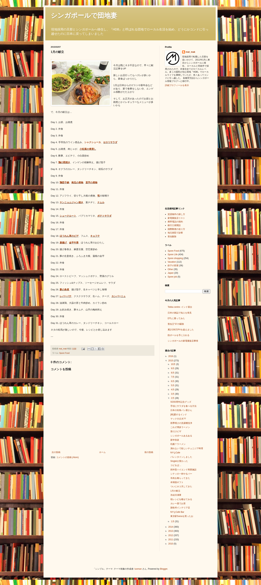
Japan (171, 273)
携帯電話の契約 (175, 221)
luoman (138, 569)
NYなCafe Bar (177, 512)
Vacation (172, 262)
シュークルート (68, 215)
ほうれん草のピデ (69, 236)
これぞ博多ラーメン (180, 427)
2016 (171, 356)
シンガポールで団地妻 (84, 15)
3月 (173, 394)
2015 (171, 360)
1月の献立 (175, 491)
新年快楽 (174, 440)
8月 (173, 372)
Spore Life (173, 254)
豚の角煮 (64, 289)
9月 (173, 368)
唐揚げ (63, 242)
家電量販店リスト (176, 218)
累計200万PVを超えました (181, 329)
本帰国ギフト (176, 482)
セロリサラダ (110, 142)
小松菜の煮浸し (88, 149)
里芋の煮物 (91, 182)
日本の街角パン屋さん (181, 410)
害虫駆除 (172, 236)
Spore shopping (175, 258)
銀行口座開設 (174, 225)
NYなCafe (175, 452)
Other (170, 269)
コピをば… (175, 465)
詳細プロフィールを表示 (177, 85)
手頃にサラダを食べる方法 (183, 406)
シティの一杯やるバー (181, 474)
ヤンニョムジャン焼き (71, 202)
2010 (171, 543)
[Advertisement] (179, 146)
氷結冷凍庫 (175, 495)
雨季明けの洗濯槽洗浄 (181, 423)
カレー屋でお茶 (178, 503)
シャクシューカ (92, 142)
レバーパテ (65, 296)
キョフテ (95, 236)
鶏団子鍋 (64, 182)
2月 (173, 398)
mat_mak (190, 52)
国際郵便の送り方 (176, 229)
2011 (171, 539)
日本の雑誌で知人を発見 (180, 313)
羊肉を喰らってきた (180, 478)
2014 (171, 527)
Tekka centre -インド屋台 (180, 307)
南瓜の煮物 (77, 182)
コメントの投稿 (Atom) (67, 457)
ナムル (100, 202)
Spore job (172, 276)
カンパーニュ (118, 296)
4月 (173, 389)
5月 (173, 385)
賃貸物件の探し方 (176, 214)
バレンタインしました (181, 457)
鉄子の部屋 (173, 265)
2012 (171, 535)
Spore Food (64, 353)
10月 (173, 364)
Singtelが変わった (179, 461)
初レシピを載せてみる (181, 499)
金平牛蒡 (73, 242)
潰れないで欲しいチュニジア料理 (186, 448)
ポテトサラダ (104, 215)
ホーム (102, 452)
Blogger (163, 569)
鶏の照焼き (64, 162)
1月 (173, 521)
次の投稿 (56, 452)
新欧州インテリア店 (180, 507)
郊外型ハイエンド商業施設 (183, 469)
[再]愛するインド (178, 414)
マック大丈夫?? (178, 418)
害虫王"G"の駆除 (176, 324)
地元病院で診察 (175, 232)
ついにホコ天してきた (181, 486)
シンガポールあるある (181, 435)
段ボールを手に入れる (178, 335)
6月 (173, 381)
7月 (173, 377)
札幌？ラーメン (178, 444)
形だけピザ (175, 431)
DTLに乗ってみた (176, 318)
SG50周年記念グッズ (180, 402)
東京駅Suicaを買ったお (181, 516)
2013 (171, 531)
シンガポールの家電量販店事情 (183, 341)
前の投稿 (148, 452)
